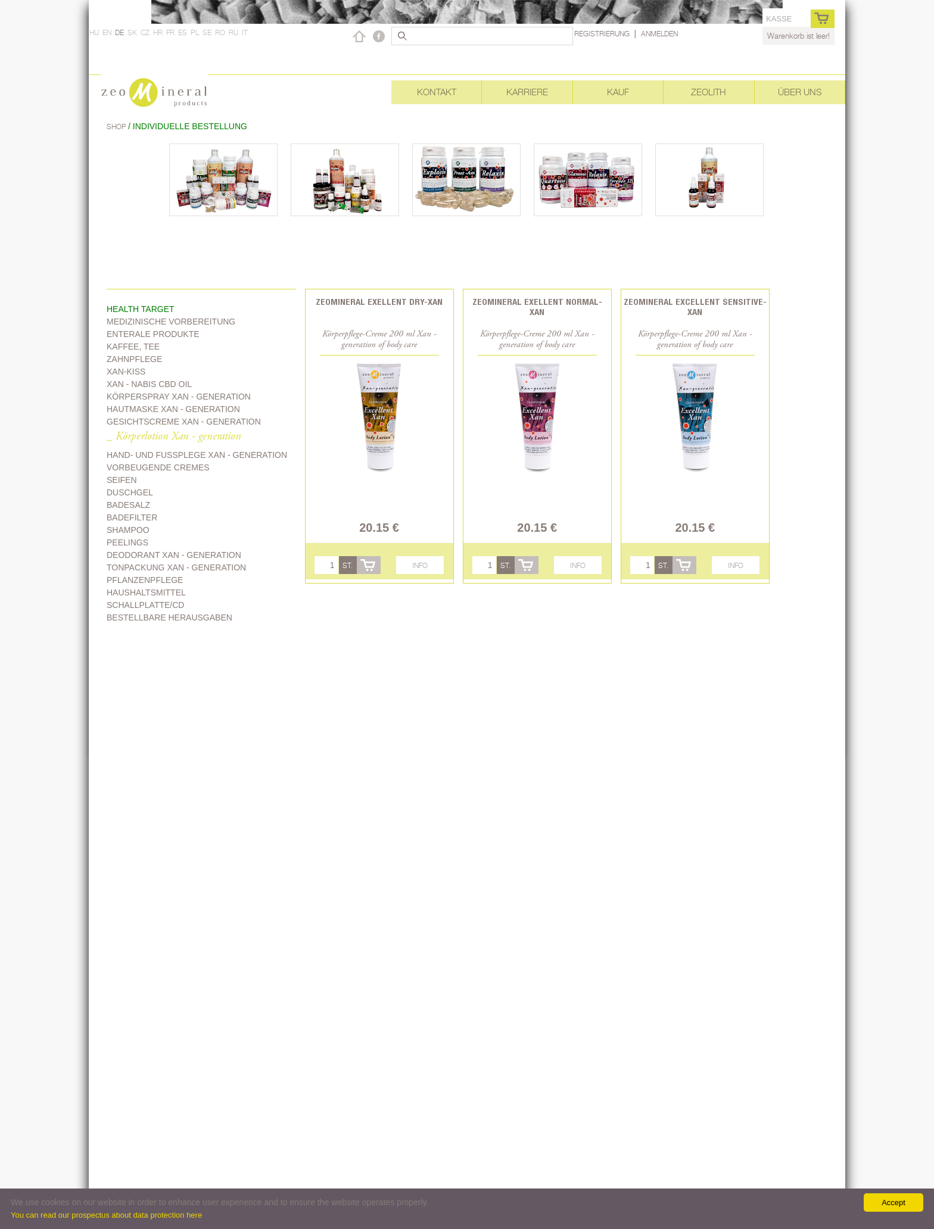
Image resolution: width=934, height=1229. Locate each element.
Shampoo (128, 530)
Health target (141, 309)
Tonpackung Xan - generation (176, 567)
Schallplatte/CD (145, 605)
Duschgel (130, 492)
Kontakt (436, 92)
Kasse (779, 18)
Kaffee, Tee (133, 346)
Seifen (122, 480)
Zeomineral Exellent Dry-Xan (379, 302)
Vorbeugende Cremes (158, 467)
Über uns (799, 92)
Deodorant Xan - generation (174, 555)
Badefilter (132, 517)
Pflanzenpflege (145, 580)
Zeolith (708, 92)
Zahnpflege (134, 359)
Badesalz (128, 505)
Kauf (618, 92)
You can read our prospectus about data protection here (106, 1215)
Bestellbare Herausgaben (169, 617)
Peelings (127, 542)
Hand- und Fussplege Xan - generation (197, 455)
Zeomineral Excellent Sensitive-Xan (695, 307)
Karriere (527, 92)
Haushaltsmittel (146, 592)
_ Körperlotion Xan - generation (174, 436)
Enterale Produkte (153, 334)
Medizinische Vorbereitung (171, 321)
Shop (117, 126)
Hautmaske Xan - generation (173, 409)
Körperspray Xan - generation (179, 396)
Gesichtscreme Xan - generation (184, 421)
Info (420, 565)
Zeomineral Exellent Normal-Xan (537, 307)
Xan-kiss (126, 371)
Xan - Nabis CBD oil (149, 384)
